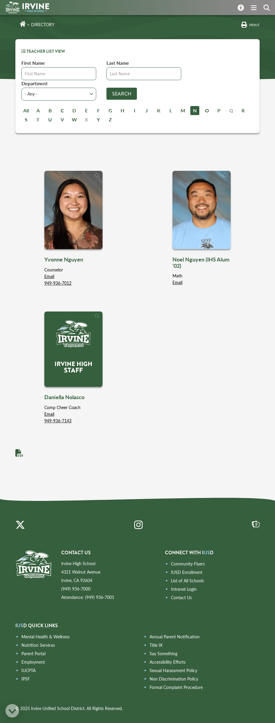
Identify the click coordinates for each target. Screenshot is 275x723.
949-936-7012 (57, 283)
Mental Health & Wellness (45, 637)
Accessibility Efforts (167, 662)
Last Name (117, 63)
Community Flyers (188, 564)
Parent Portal (33, 653)
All (26, 110)
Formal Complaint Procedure (176, 687)
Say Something (163, 653)
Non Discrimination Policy (174, 679)
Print (254, 24)
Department (34, 83)
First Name (33, 63)
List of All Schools (187, 581)
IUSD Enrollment (186, 572)
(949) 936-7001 (99, 597)
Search (121, 93)
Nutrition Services (38, 645)
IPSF (25, 679)
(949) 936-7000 (75, 589)
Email (49, 276)
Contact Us (181, 597)
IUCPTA (28, 670)
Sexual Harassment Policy (173, 670)
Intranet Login (184, 589)
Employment (33, 662)
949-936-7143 (57, 421)
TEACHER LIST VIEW (43, 51)
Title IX (156, 645)
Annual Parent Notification (175, 637)
